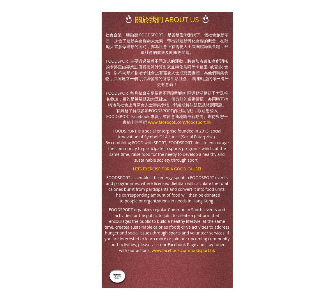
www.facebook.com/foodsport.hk (179, 122)
